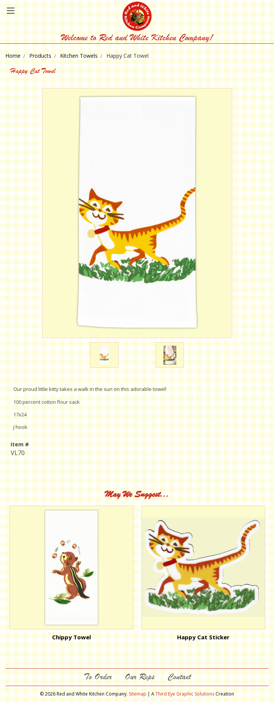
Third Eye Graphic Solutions (184, 694)
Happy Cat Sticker (203, 637)
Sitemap (137, 694)
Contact (179, 676)
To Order (98, 676)
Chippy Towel (71, 637)
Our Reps (139, 676)
